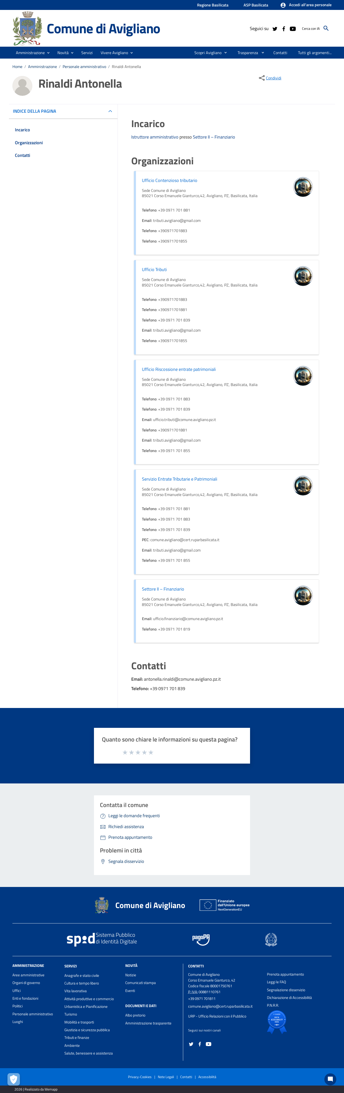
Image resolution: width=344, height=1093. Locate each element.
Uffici (16, 990)
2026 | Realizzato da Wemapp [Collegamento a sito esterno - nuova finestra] (35, 1089)
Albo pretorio (135, 1015)
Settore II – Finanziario (214, 137)
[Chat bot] (330, 1079)
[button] (306, 5)
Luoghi (17, 1021)
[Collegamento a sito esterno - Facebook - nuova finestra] (284, 28)
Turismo (70, 1014)
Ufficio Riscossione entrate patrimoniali (179, 369)
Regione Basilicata (212, 5)
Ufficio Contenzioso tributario (169, 180)
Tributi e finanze (76, 1037)
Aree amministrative (28, 975)
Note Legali (166, 1076)
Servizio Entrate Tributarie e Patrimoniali (179, 479)
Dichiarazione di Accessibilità (289, 997)
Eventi (130, 990)
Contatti (196, 966)
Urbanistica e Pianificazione (86, 1006)
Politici (17, 1006)
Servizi (70, 966)
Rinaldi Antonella (126, 67)
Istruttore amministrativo (155, 137)
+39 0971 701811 (201, 998)
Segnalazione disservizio (286, 990)
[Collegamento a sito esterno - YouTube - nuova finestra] (293, 28)
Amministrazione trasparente (148, 1023)
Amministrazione (42, 67)
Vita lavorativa (75, 991)
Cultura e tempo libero (81, 983)
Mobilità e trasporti (79, 1022)
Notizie (130, 975)
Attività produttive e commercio (89, 999)
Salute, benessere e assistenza (88, 1053)
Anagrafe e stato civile (81, 975)
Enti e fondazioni (25, 998)
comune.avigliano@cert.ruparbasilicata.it (220, 1006)
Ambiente (72, 1045)
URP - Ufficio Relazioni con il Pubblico (217, 1016)
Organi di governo (26, 983)
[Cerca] (326, 28)
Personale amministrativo (84, 67)
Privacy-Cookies (140, 1076)
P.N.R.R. (273, 1005)
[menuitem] (206, 52)
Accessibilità (207, 1076)
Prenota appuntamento (285, 974)
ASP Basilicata (256, 5)
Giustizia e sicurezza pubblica (87, 1030)
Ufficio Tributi (154, 269)
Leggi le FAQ (276, 982)
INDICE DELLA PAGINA (36, 111)
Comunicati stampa (140, 983)
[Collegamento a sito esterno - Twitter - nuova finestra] (275, 28)
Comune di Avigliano (103, 28)
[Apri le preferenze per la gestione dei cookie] (13, 1079)
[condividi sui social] (269, 78)
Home (17, 67)
